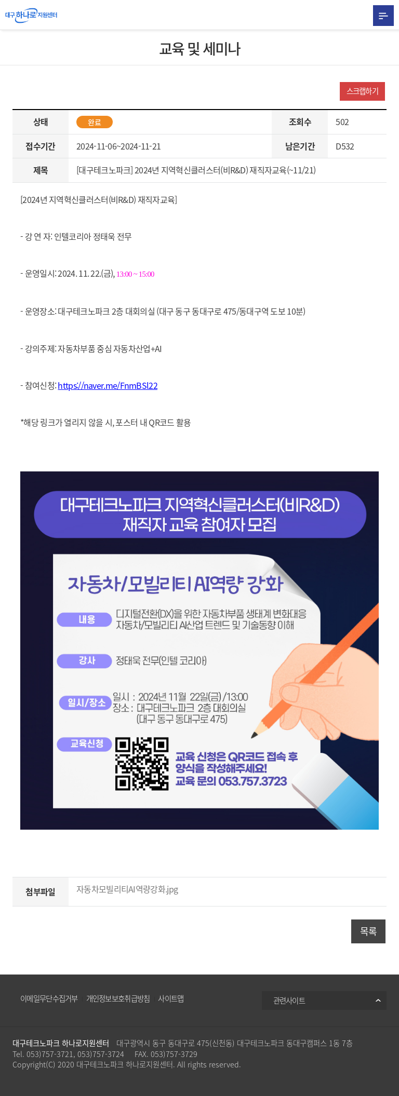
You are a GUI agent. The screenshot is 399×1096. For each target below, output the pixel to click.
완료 (94, 122)
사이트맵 (170, 998)
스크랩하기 (363, 91)
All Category (383, 15)
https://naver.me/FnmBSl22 (107, 385)
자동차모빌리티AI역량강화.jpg (127, 889)
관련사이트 (289, 1000)
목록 (368, 931)
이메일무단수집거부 (49, 998)
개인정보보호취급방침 (118, 998)
